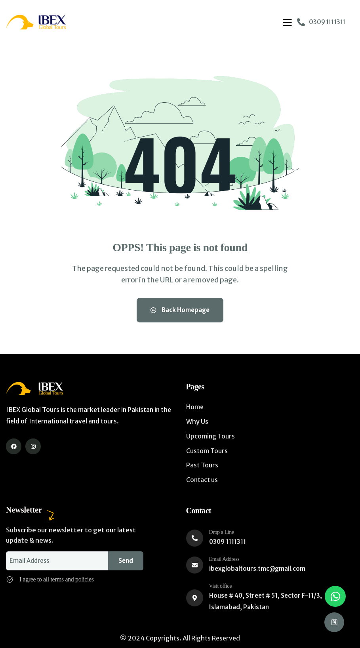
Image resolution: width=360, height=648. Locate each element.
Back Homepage (180, 310)
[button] (335, 596)
